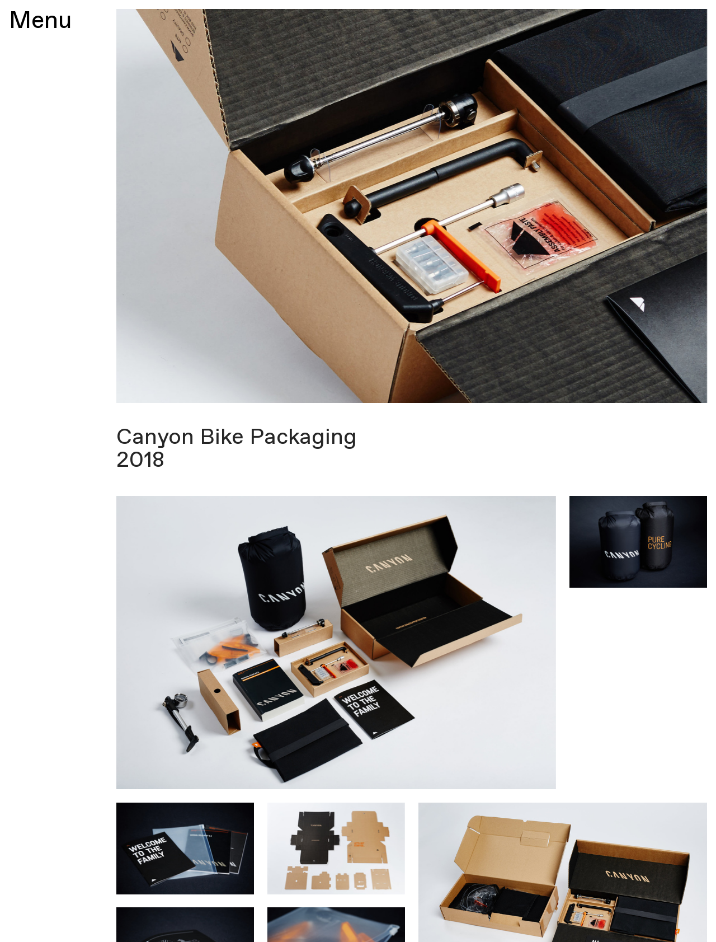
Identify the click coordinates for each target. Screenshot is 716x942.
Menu (40, 21)
